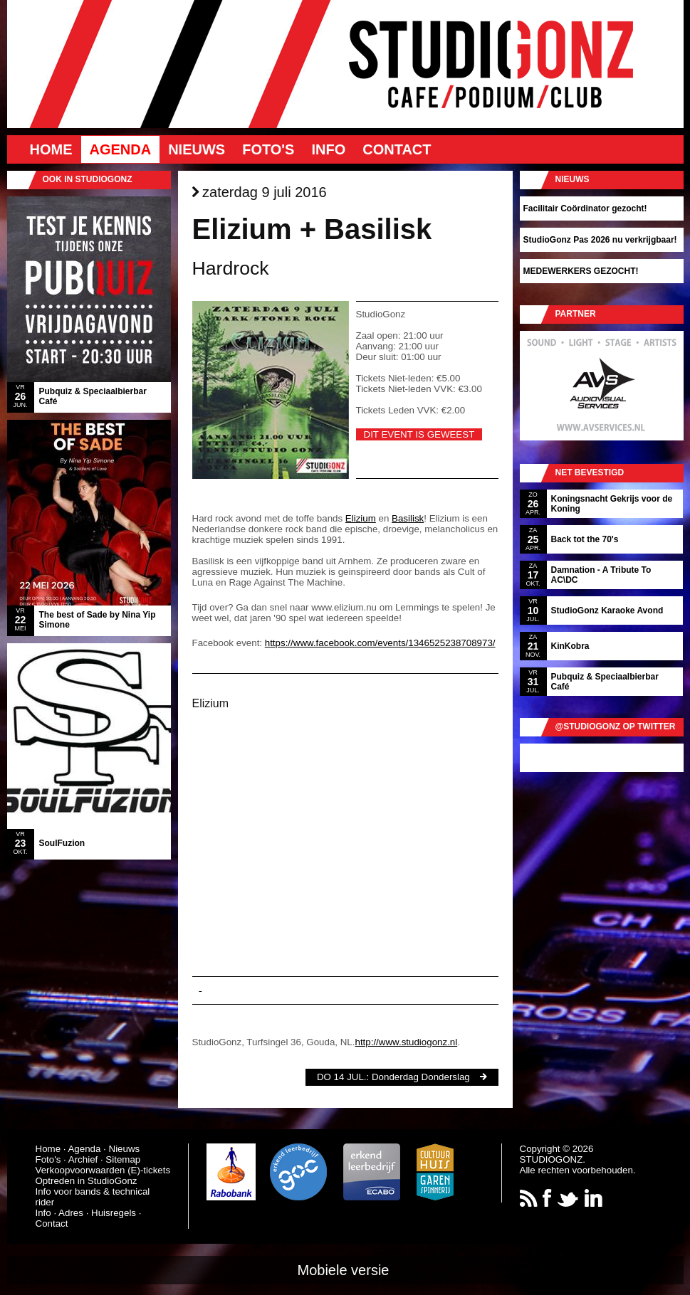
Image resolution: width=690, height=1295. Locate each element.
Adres (70, 1212)
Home (51, 149)
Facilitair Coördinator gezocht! (585, 208)
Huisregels (113, 1212)
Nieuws (196, 149)
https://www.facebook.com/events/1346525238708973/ (380, 643)
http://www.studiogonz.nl (406, 1042)
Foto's (268, 149)
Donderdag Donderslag (421, 1077)
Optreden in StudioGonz (86, 1180)
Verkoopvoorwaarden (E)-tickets (103, 1170)
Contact (396, 149)
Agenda (121, 149)
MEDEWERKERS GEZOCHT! (581, 271)
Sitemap (122, 1159)
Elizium (360, 518)
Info (328, 149)
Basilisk (408, 518)
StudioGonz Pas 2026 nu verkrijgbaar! (600, 240)
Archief (83, 1159)
